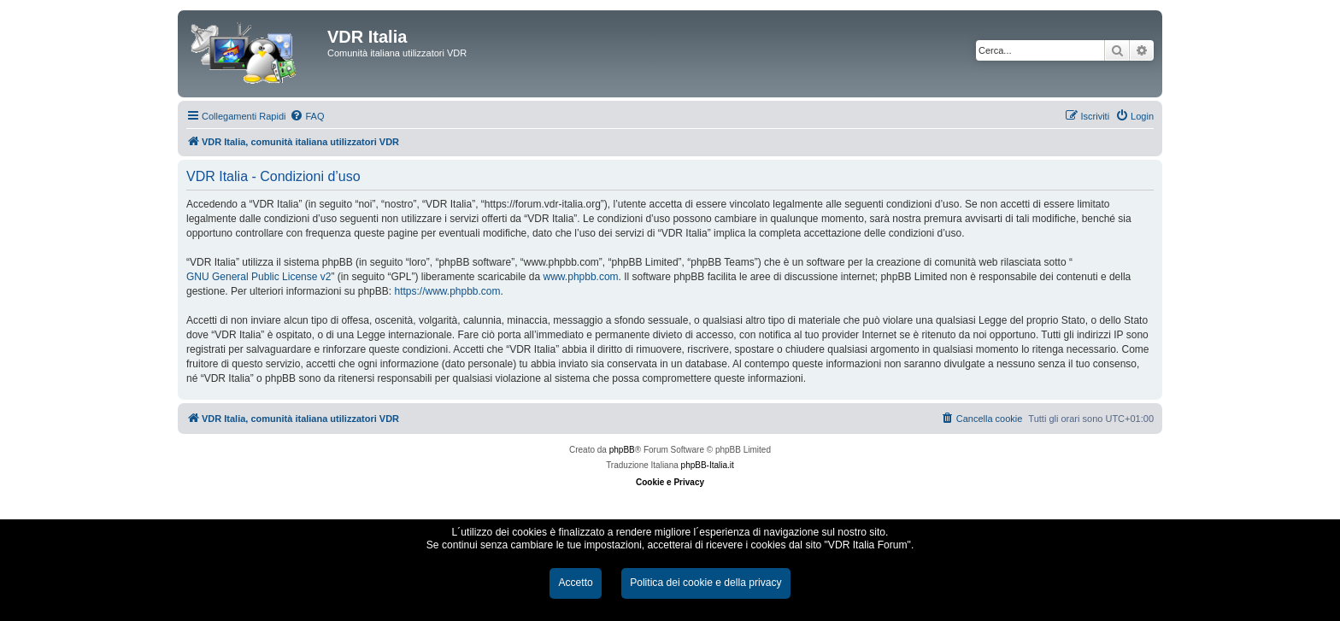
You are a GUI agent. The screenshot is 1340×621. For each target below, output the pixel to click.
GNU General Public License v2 (258, 277)
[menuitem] (307, 116)
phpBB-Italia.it (707, 465)
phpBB (622, 449)
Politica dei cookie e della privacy (705, 583)
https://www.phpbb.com (447, 291)
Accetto (575, 583)
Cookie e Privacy (670, 482)
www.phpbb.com (581, 277)
